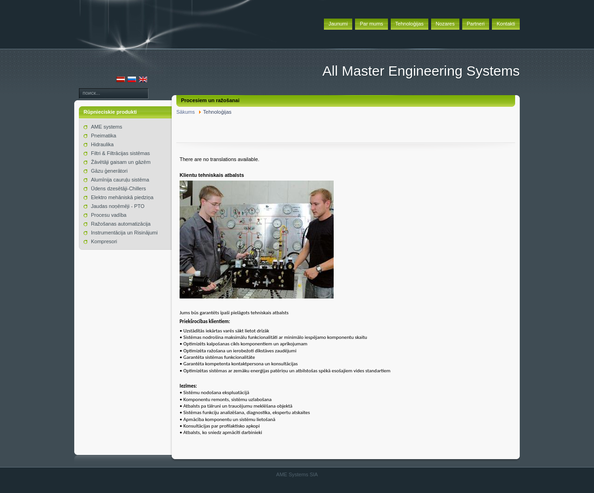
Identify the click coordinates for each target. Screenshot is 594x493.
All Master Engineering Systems (421, 70)
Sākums (185, 112)
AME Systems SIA (297, 474)
